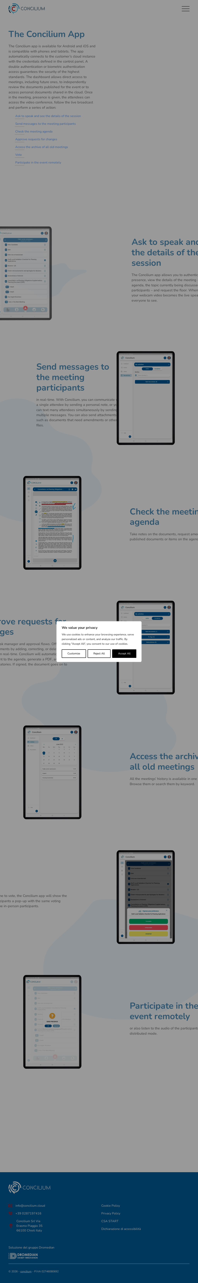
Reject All (99, 653)
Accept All (124, 653)
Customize (73, 653)
